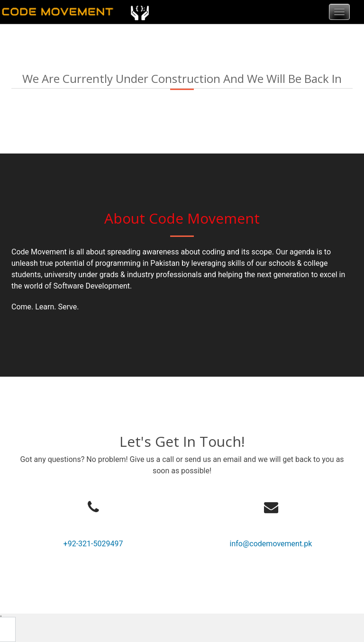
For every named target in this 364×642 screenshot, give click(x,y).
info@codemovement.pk (271, 543)
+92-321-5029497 (93, 543)
